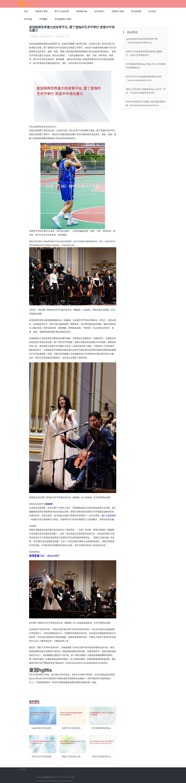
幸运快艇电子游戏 (63, 19)
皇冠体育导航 (42, 781)
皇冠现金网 (57, 781)
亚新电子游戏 (41, 11)
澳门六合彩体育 (62, 11)
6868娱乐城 (81, 11)
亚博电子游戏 (118, 11)
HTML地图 (71, 777)
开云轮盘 (28, 19)
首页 (26, 11)
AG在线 (152, 11)
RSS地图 (64, 777)
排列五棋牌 (136, 11)
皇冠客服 (64, 781)
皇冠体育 (50, 781)
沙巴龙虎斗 (99, 11)
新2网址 (70, 781)
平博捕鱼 (43, 19)
